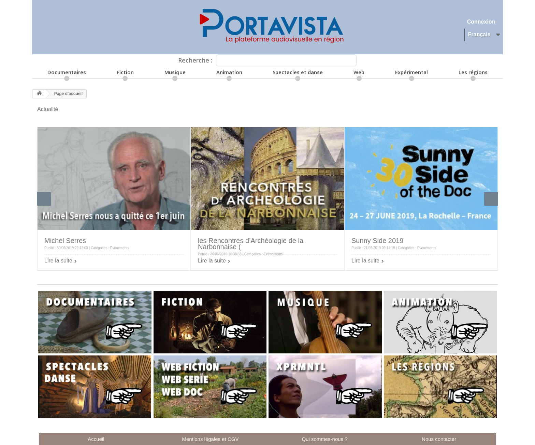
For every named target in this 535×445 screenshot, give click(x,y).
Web (358, 72)
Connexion (481, 22)
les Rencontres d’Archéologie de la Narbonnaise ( (250, 244)
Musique (175, 72)
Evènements (119, 248)
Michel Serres (65, 240)
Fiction (125, 72)
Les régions (473, 72)
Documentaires (66, 72)
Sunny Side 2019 (377, 240)
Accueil (96, 439)
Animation (229, 72)
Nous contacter (439, 439)
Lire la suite (58, 261)
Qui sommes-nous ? (324, 439)
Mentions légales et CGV (210, 439)
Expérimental (411, 72)
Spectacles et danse (298, 72)
